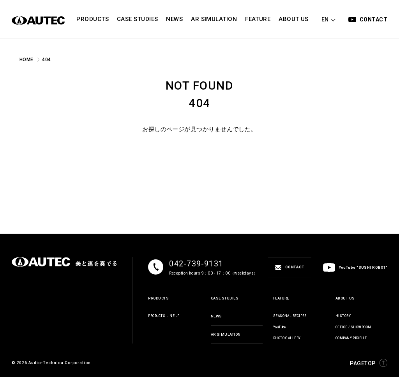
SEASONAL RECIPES (290, 316)
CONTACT (373, 19)
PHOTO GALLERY (287, 338)
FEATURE (281, 298)
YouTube (279, 327)
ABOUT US (345, 298)
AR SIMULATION (226, 334)
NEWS (216, 316)
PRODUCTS (158, 298)
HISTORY (343, 316)
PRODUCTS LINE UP (163, 316)
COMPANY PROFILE (351, 338)
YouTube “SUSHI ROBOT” (355, 267)
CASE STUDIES (224, 298)
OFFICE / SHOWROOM (353, 327)
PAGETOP (368, 363)
